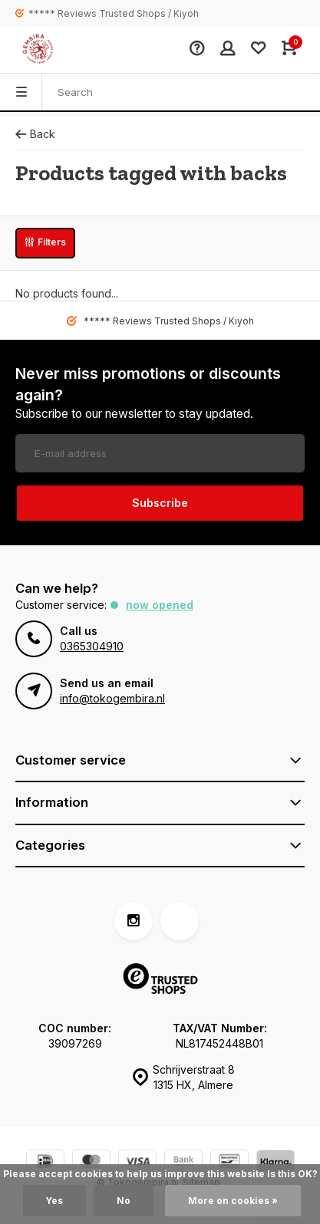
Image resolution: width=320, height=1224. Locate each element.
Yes (54, 1200)
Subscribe (160, 502)
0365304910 (92, 646)
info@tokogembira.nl (112, 698)
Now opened (159, 604)
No (123, 1200)
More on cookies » (233, 1200)
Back (35, 133)
